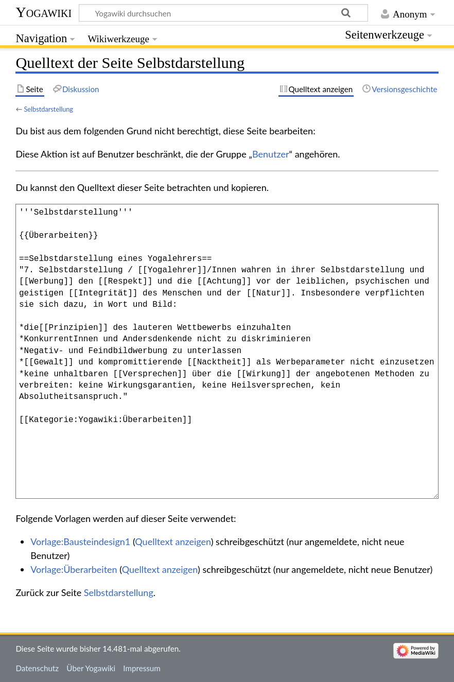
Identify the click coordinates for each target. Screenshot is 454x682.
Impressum (142, 668)
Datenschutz (37, 668)
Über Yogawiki (90, 668)
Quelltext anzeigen (173, 541)
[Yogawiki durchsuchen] (223, 13)
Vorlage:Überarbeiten (73, 569)
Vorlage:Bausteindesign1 (80, 541)
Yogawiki (43, 12)
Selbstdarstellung (48, 109)
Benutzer (270, 154)
